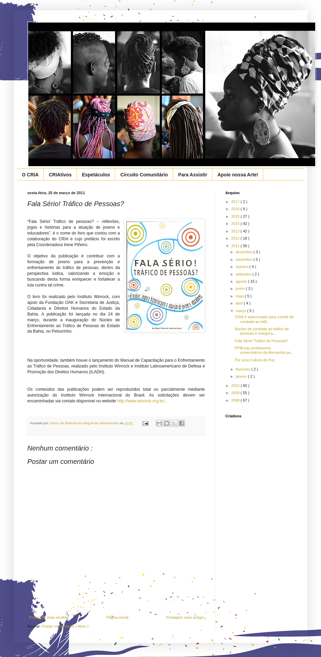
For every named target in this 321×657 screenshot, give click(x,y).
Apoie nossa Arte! (238, 174)
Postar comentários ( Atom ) (65, 626)
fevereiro (243, 369)
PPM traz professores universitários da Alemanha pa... (264, 350)
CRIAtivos (60, 174)
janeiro (242, 376)
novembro (244, 259)
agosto (242, 281)
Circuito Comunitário (144, 174)
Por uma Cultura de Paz (255, 360)
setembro (244, 274)
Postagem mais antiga (184, 617)
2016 (236, 209)
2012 (236, 238)
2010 (236, 386)
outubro (242, 267)
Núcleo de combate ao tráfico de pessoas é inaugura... (262, 331)
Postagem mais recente (49, 617)
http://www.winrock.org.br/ (140, 401)
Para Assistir (192, 174)
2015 (236, 216)
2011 (236, 246)
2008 (236, 400)
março (241, 311)
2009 (236, 393)
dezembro (244, 252)
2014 (236, 224)
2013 (236, 231)
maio (240, 296)
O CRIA (30, 174)
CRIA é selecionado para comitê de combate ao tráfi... (264, 319)
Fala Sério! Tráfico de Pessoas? (261, 341)
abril (240, 303)
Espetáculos (96, 174)
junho (241, 288)
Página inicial (117, 617)
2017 (236, 202)
